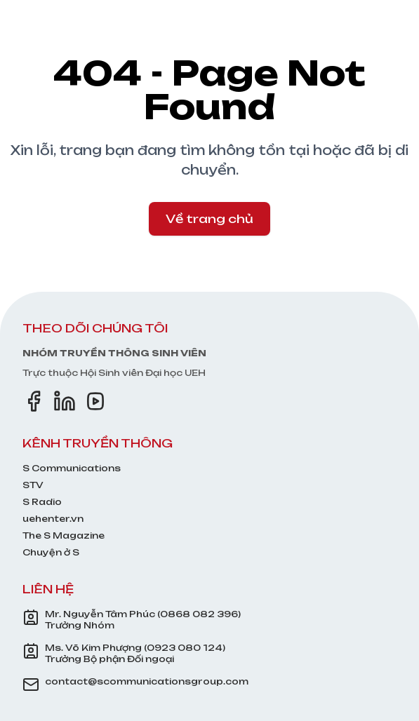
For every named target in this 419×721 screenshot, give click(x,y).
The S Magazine (63, 535)
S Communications (71, 468)
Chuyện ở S (50, 552)
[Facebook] (33, 401)
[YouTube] (95, 401)
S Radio (42, 502)
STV (33, 485)
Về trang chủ (209, 219)
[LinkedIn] (64, 401)
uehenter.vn (53, 518)
